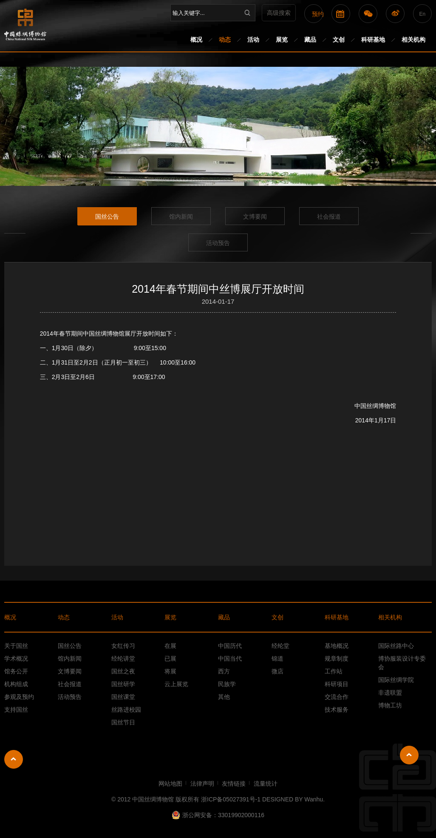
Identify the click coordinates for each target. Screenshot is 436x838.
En (422, 14)
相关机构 (413, 39)
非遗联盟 (390, 692)
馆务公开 (16, 671)
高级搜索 (279, 12)
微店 (277, 671)
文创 (339, 39)
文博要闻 (255, 216)
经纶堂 (280, 645)
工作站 (334, 671)
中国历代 (230, 645)
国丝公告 (107, 216)
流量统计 (265, 783)
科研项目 (336, 684)
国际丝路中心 (396, 645)
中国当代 (230, 658)
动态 (225, 39)
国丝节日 (123, 722)
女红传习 (123, 645)
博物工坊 (390, 705)
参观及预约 (19, 696)
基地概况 (336, 645)
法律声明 (202, 783)
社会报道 (329, 216)
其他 (224, 696)
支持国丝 (16, 709)
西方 (224, 671)
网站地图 (170, 783)
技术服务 (336, 709)
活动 (253, 39)
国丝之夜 (123, 671)
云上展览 (176, 684)
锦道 (277, 658)
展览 (282, 39)
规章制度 (336, 658)
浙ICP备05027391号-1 (230, 799)
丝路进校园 (126, 709)
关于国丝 (16, 645)
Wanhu (313, 799)
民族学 (227, 684)
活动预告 (218, 242)
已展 (170, 658)
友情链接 (234, 783)
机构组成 (16, 684)
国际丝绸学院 (396, 679)
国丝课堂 (123, 696)
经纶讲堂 (123, 658)
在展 (170, 645)
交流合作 (336, 696)
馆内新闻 (181, 216)
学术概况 (16, 658)
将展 (170, 671)
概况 (196, 39)
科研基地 (373, 39)
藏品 (310, 39)
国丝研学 (123, 684)
